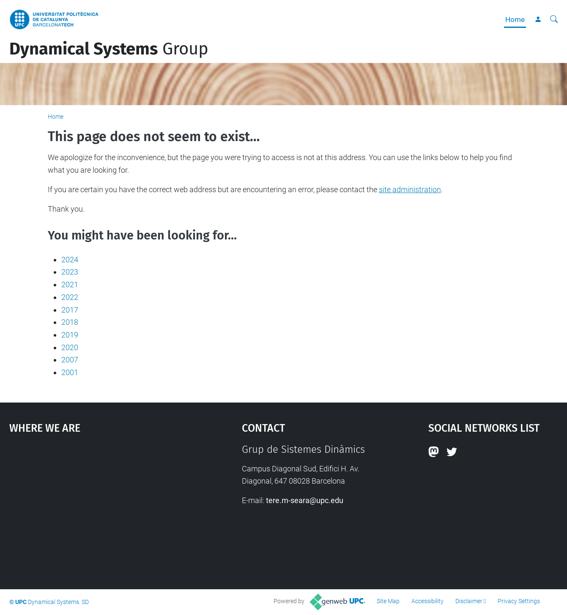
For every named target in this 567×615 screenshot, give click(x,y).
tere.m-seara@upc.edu (304, 500)
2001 (69, 372)
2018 (69, 322)
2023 (69, 271)
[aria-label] (554, 19)
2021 (69, 284)
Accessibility (427, 601)
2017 (69, 309)
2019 (69, 334)
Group (108, 49)
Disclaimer (468, 601)
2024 (69, 259)
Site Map (388, 601)
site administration (410, 189)
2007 (69, 359)
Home (515, 19)
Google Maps (97, 507)
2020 (69, 347)
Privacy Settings (519, 601)
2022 (69, 297)
